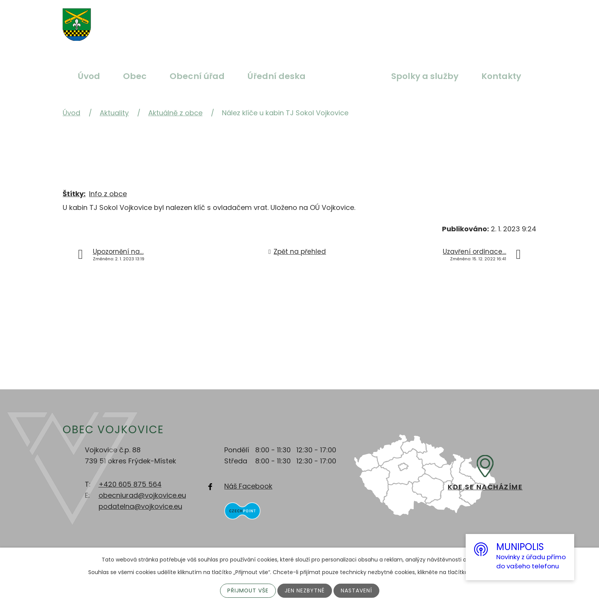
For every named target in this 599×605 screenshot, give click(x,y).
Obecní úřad (197, 76)
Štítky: (74, 193)
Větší (269, 20)
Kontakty (501, 76)
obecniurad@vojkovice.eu (142, 495)
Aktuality (348, 76)
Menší (305, 20)
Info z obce (108, 193)
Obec (135, 76)
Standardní (287, 20)
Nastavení (356, 590)
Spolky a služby (424, 76)
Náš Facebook (248, 486)
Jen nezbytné (305, 590)
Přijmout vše (248, 590)
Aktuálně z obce (175, 113)
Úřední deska (277, 76)
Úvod (89, 76)
